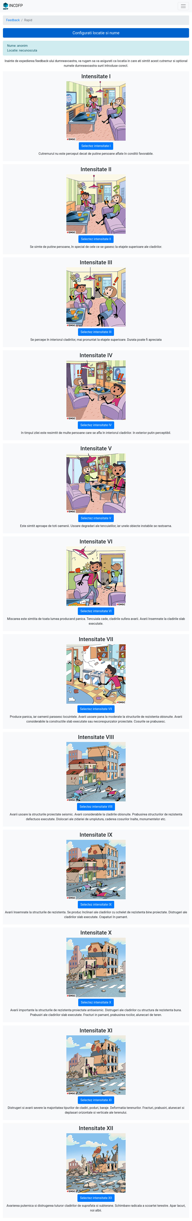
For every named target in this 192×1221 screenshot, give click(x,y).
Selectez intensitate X (96, 1002)
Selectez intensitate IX (96, 904)
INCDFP (13, 6)
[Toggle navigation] (183, 6)
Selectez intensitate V (96, 518)
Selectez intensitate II (96, 239)
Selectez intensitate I (96, 146)
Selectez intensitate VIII (96, 807)
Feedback (13, 20)
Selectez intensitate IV (96, 425)
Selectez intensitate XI (96, 1100)
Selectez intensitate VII (96, 709)
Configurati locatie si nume (95, 33)
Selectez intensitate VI (96, 611)
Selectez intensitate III (96, 332)
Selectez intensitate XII (96, 1198)
